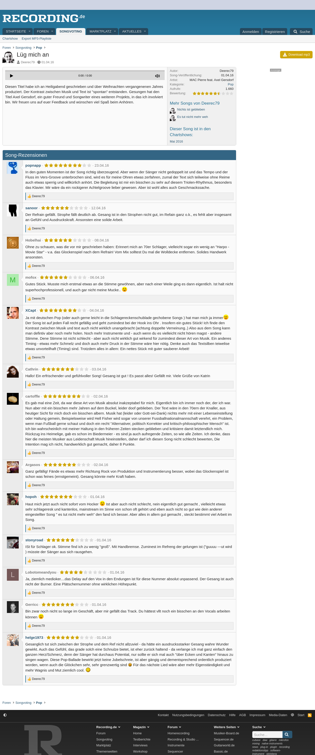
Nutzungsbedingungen (188, 715)
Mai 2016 (176, 141)
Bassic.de (221, 751)
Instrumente (176, 745)
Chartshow (10, 38)
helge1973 (34, 637)
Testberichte (141, 739)
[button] (30, 31)
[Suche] (301, 31)
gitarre (273, 740)
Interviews (140, 745)
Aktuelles (132, 31)
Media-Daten (278, 715)
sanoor (31, 208)
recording (284, 747)
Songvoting (71, 31)
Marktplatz (100, 31)
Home (137, 733)
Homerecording (178, 733)
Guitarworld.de (224, 745)
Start (301, 715)
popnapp (33, 165)
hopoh (31, 497)
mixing (256, 743)
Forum (101, 733)
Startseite (16, 31)
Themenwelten (106, 751)
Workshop (140, 751)
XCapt (30, 310)
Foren (42, 31)
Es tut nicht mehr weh (192, 117)
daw (265, 740)
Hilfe (232, 715)
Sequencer (175, 751)
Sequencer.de (224, 739)
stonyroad (34, 540)
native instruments (272, 743)
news (255, 747)
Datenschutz (217, 715)
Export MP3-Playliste (36, 38)
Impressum (257, 715)
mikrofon (284, 740)
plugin (273, 747)
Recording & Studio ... (183, 739)
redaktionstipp (260, 750)
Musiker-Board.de (226, 733)
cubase (256, 740)
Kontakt (163, 715)
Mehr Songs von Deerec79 (195, 103)
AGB (242, 715)
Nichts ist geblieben (191, 109)
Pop (231, 84)
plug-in (264, 747)
